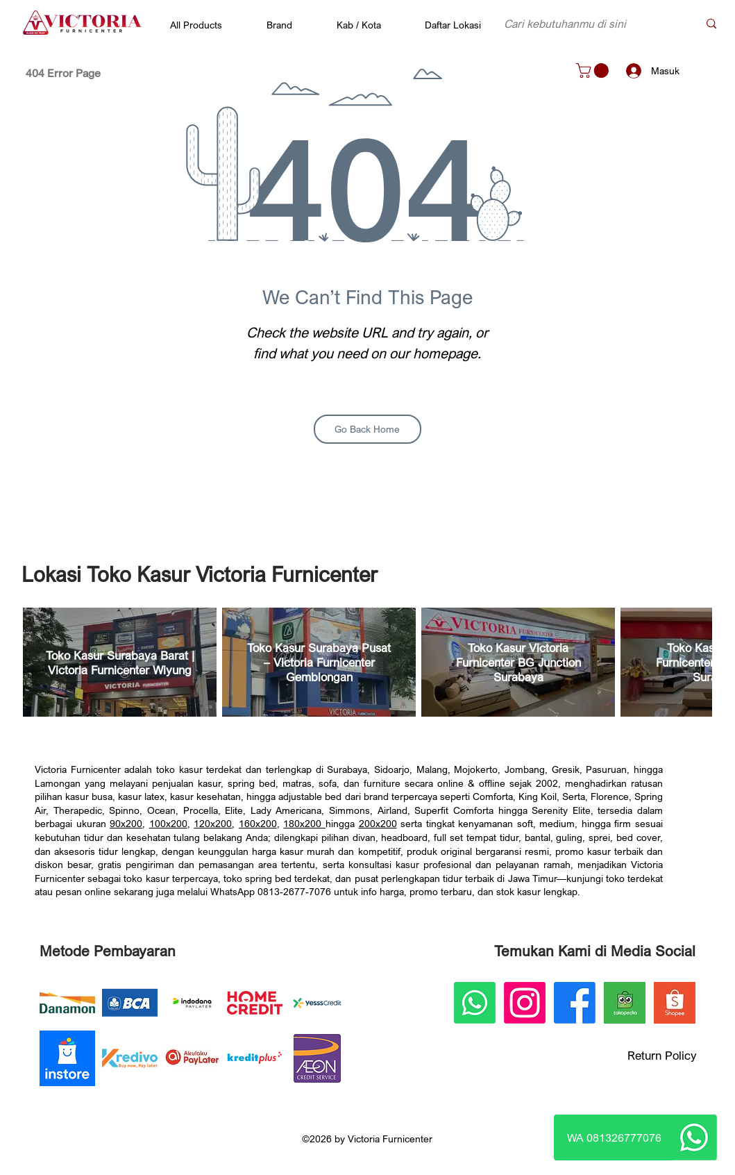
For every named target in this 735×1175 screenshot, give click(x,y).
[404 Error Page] (63, 72)
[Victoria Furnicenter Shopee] (674, 1003)
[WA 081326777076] (614, 1137)
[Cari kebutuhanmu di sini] (590, 23)
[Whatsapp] (694, 1137)
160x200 (258, 823)
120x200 (213, 823)
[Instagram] (525, 1003)
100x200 (168, 823)
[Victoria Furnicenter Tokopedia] (624, 1003)
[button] (203, 24)
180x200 (304, 823)
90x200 (126, 823)
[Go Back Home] (367, 429)
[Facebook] (574, 1003)
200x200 (378, 823)
